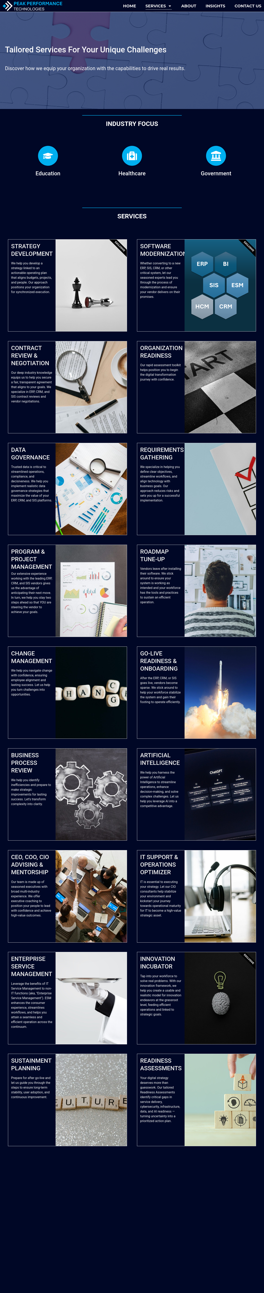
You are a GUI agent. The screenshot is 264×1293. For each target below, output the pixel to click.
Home (129, 6)
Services (159, 6)
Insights (215, 6)
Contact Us (248, 6)
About (188, 6)
